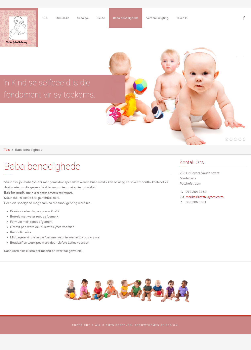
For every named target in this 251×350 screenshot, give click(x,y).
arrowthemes (146, 325)
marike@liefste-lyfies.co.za (204, 197)
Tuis (7, 150)
